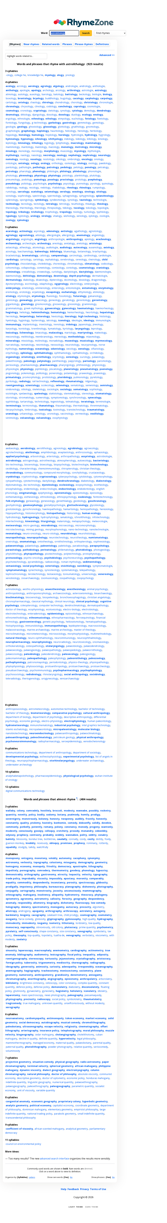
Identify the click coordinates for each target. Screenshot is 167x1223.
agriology (11, 235)
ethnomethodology (16, 617)
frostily (90, 818)
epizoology (96, 493)
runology (11, 191)
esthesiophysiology (51, 756)
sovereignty (13, 818)
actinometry (95, 950)
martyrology (85, 332)
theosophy (19, 935)
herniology (12, 316)
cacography (38, 915)
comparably (96, 878)
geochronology (97, 501)
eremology (12, 292)
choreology (59, 263)
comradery (43, 870)
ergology (11, 118)
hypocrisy (101, 870)
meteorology (14, 525)
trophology (51, 212)
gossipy (38, 830)
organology (13, 357)
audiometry (41, 954)
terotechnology (36, 574)
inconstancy (58, 882)
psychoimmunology (41, 670)
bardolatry (12, 915)
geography (80, 898)
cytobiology (85, 476)
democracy (64, 866)
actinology (25, 231)
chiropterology (69, 468)
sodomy (51, 814)
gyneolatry (48, 991)
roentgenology (15, 385)
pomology (40, 179)
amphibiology (48, 452)
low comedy (98, 902)
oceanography (103, 966)
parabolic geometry (65, 1113)
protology (80, 179)
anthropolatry (88, 979)
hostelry (47, 822)
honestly (101, 818)
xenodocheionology (94, 741)
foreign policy (14, 962)
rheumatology (74, 381)
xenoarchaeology (69, 678)
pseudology (13, 183)
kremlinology (38, 328)
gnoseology (59, 304)
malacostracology (15, 629)
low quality (94, 923)
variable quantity (45, 1090)
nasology (36, 155)
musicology (87, 340)
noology (24, 159)
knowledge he (35, 75)
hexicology (57, 316)
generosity (27, 966)
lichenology (26, 332)
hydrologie (77, 135)
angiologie (27, 239)
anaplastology (66, 452)
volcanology (27, 417)
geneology (55, 300)
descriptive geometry (29, 1078)
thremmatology (99, 405)
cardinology (90, 255)
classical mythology (42, 601)
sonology (11, 195)
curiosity (55, 966)
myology (50, 75)
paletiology (64, 545)
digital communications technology (25, 791)
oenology (83, 348)
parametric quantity (83, 1086)
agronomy (26, 898)
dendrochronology (68, 480)
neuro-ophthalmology (40, 638)
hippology (11, 135)
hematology (58, 312)
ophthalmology (43, 353)
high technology (88, 316)
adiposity (102, 954)
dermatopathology (97, 605)
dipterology (55, 279)
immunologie (103, 320)
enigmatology (27, 493)
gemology (98, 122)
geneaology (32, 501)
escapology (53, 292)
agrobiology (75, 448)
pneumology (13, 179)
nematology (27, 344)
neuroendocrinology (41, 733)
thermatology (80, 405)
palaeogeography (16, 1086)
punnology (82, 183)
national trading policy (39, 1113)
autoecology (84, 460)
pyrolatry (11, 931)
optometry (12, 898)
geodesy (75, 870)
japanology (84, 324)
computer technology (51, 605)
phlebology (79, 171)
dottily (99, 839)
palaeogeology (32, 650)
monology (24, 151)
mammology (13, 147)
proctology (66, 179)
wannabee (72, 835)
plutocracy (71, 927)
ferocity (67, 898)
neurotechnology (58, 537)
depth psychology (79, 275)
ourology (85, 357)
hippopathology (15, 513)
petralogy (103, 167)
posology (53, 179)
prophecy (22, 835)
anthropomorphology (38, 593)
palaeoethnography (86, 1082)
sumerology (42, 397)
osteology (72, 357)
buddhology (52, 98)
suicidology (84, 565)
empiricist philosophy (86, 1109)
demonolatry (59, 987)
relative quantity (83, 1046)
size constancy (68, 931)
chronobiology (14, 472)
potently (37, 826)
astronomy (12, 862)
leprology (96, 328)
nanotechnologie (98, 529)
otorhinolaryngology (61, 760)
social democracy (29, 1022)
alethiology (32, 452)
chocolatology (28, 263)
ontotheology (45, 541)
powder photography (60, 1046)
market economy (96, 1018)
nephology (74, 155)
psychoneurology (73, 557)
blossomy (21, 839)
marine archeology (61, 629)
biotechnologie (80, 464)
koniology (24, 328)
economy (25, 866)
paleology (30, 361)
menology (67, 147)
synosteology (52, 570)
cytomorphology (103, 476)
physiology (26, 369)
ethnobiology (47, 497)
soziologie (11, 393)
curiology (57, 271)
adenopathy (69, 966)
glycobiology (97, 505)
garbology (54, 122)
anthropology (74, 239)
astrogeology (30, 460)
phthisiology (83, 365)
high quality (89, 919)
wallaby (10, 810)
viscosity (42, 878)
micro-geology (31, 525)
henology (83, 131)
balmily (10, 839)
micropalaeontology (40, 729)
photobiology (84, 549)
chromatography (16, 979)
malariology (63, 521)
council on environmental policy (23, 1144)
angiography (55, 979)
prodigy (95, 814)
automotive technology (64, 709)
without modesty (95, 1003)
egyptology (61, 283)
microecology (66, 525)
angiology (41, 239)
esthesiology (31, 497)
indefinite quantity (16, 1082)
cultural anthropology (96, 713)
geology (22, 126)
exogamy (11, 919)
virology (46, 216)
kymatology (54, 328)
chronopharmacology (18, 601)
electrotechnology (16, 613)
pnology (70, 75)
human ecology (91, 513)
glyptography (55, 919)
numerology (26, 348)
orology (45, 163)
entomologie (73, 288)
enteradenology (37, 613)
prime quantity (87, 927)
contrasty (35, 835)
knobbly (30, 843)
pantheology (59, 361)
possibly (94, 810)
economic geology (30, 721)
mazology (53, 147)
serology (65, 191)
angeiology (98, 235)
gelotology (12, 300)
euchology (77, 118)
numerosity (26, 974)
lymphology (62, 143)
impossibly (55, 878)
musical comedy (70, 1022)
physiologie (12, 369)
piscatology (55, 369)
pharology (25, 171)
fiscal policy (74, 954)
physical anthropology (90, 737)
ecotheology (101, 484)
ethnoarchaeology (93, 613)
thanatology (46, 405)
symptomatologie (102, 565)
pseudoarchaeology (17, 670)
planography (72, 886)
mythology (12, 155)
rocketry (105, 810)
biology (107, 94)
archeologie (29, 243)
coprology (80, 106)
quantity (11, 814)
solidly (96, 822)
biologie (96, 94)
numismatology (98, 537)
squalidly (11, 847)
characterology (28, 468)
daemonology (13, 275)
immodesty (29, 923)
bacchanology (25, 251)
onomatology (28, 541)
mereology (60, 336)
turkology (89, 212)
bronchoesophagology (73, 597)
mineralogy (13, 340)
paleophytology (57, 658)
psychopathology (94, 557)
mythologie (93, 151)
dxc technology (31, 484)
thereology (12, 208)
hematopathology (96, 621)
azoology (11, 251)
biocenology (31, 464)
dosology (51, 114)
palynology (44, 361)
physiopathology (99, 662)
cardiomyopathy (35, 1018)
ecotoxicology (53, 609)
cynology (65, 110)
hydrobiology (13, 517)
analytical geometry (77, 1128)
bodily (41, 814)
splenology (12, 199)
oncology (86, 159)
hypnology (27, 139)
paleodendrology (50, 654)
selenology (62, 385)
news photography (55, 995)
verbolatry (88, 935)
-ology (9, 75)
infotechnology (100, 517)
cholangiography (65, 1034)
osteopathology (35, 646)
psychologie (39, 183)
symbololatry (74, 999)
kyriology (68, 328)
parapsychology (99, 545)
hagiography (32, 970)
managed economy (43, 1042)
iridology (71, 324)
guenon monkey (15, 843)
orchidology (96, 353)
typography (100, 874)
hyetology (11, 320)
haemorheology (104, 308)
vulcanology (43, 417)
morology (36, 151)
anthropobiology (15, 593)
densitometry (78, 974)
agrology (46, 86)
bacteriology (101, 460)
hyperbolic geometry (94, 1101)
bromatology (30, 255)
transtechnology (76, 409)
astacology (12, 247)
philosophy (40, 886)
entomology (89, 288)
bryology (38, 98)
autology (23, 94)
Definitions (102, 44)
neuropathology (15, 537)
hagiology (12, 312)
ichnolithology (82, 517)
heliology (24, 312)
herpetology (27, 316)
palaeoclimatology (90, 733)
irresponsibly (86, 966)
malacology (56, 332)
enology (98, 114)
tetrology (64, 203)
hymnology (12, 139)
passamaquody (92, 995)
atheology (25, 247)
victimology (12, 417)
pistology (67, 175)
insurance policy (49, 1030)
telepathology (87, 570)
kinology (103, 139)
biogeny (25, 915)
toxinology (59, 409)
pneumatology (89, 369)
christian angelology (98, 597)
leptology (11, 143)
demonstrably (14, 874)
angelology (12, 239)
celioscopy (51, 983)
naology (25, 155)
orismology (28, 357)
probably (48, 835)
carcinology (75, 255)
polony (59, 826)
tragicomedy (13, 1003)
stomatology (103, 393)
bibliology (56, 251)
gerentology (83, 300)
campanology (59, 255)
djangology (38, 114)
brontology (24, 98)
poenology (106, 369)
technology (12, 203)
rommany (91, 843)
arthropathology (70, 456)
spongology (26, 199)
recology (34, 187)
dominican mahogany (34, 1109)
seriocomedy (101, 1046)
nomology (12, 159)
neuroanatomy (15, 1018)
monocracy (12, 927)
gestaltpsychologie (54, 505)
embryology (13, 288)
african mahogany (86, 1066)
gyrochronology (32, 509)
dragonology (98, 279)
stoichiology (68, 565)
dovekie (106, 822)
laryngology (82, 328)
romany (48, 826)
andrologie (71, 86)
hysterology (38, 320)
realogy (23, 187)
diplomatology (14, 484)
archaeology (13, 243)
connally (73, 839)
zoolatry (21, 939)
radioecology (52, 561)
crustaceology (97, 472)
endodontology (85, 488)
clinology (40, 106)
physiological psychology (78, 775)
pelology (78, 167)
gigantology (12, 304)
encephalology (14, 488)
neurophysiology (42, 642)
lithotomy (68, 923)
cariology (38, 259)
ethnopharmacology (63, 617)
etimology (98, 292)
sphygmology (86, 195)
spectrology (39, 195)
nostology (48, 159)
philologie (52, 171)
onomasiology (101, 642)
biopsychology (62, 464)
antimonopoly (55, 1018)
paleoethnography (37, 1086)
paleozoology (97, 658)
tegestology (57, 401)
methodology (76, 336)
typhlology (103, 212)
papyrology (74, 361)
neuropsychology (37, 537)
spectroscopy (86, 882)
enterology (58, 288)
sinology (89, 191)
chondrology (62, 102)
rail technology (40, 381)
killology (91, 139)
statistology (55, 393)
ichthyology (55, 139)
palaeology (98, 357)
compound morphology (57, 472)
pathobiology (31, 549)
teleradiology (13, 678)
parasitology (13, 549)
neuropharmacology (18, 642)
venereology (105, 574)
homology (38, 135)
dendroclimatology (75, 605)
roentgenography (16, 958)
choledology (44, 263)
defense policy (42, 987)
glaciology (27, 304)
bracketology (13, 255)
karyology (11, 328)
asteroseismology (83, 593)
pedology (66, 167)
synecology (94, 397)
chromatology (75, 263)
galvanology (95, 296)
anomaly (11, 902)
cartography (27, 890)
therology (40, 208)
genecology (40, 300)
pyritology (11, 381)
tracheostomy (49, 970)
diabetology (87, 480)
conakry (102, 835)
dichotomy (67, 902)
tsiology (77, 212)
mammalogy (93, 143)
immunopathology (56, 625)
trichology (37, 212)
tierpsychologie (14, 409)
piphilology (41, 369)
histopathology (56, 513)
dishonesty (88, 886)
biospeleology (50, 597)
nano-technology (78, 529)
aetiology (66, 231)
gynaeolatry (33, 991)
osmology (70, 163)
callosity (55, 898)
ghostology (35, 126)
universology (88, 574)
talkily (32, 847)
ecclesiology (66, 484)
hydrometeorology (17, 725)
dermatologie (99, 275)
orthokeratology (15, 646)
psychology (55, 183)
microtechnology (15, 529)
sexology (77, 191)
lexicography (58, 954)
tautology (85, 199)
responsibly (25, 902)
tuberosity (30, 962)
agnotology (95, 231)
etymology (38, 296)
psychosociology (15, 674)
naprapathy (27, 927)
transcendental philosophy (21, 1117)
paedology (105, 163)
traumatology (95, 409)
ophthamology (62, 353)
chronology (12, 106)
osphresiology (101, 541)
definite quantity (48, 1038)
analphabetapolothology (20, 775)
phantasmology (29, 365)
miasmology (93, 336)
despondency (96, 898)
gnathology (77, 126)
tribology (23, 212)
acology (10, 86)
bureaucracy (56, 886)
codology (51, 106)
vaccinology (66, 413)
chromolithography (93, 1022)
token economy (74, 1018)
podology (27, 179)
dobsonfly (84, 822)
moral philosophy (93, 1030)
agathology (80, 231)
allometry (39, 902)
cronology (26, 110)
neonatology (13, 533)
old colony (57, 927)
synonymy (93, 858)
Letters (32, 1177)
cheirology (94, 259)
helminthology (40, 312)
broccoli (57, 810)
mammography (92, 890)
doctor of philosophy (63, 1074)
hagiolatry (62, 991)
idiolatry (102, 991)
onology (98, 159)
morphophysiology (78, 633)
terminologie (103, 401)
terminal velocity (37, 1066)
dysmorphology (14, 283)
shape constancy (48, 931)
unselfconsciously (74, 1003)
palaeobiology (74, 646)
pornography (27, 870)
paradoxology (80, 545)
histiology (104, 316)
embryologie (91, 283)
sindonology (13, 389)
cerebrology (67, 259)
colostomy (55, 862)
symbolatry (99, 931)
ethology (50, 118)
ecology (86, 114)
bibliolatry (12, 983)
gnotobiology (13, 509)
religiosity (71, 1026)
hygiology (24, 320)
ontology (23, 163)
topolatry (47, 935)
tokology (91, 208)
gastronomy (48, 874)
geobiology (79, 501)
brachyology (99, 251)
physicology (98, 365)
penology (90, 167)
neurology (104, 155)
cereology (81, 259)
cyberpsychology (67, 476)
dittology (26, 114)
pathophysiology (16, 662)
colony (21, 810)
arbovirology (37, 456)
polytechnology (72, 553)
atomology (38, 247)
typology (11, 216)
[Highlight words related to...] (26, 56)
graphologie (13, 131)
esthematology (14, 497)
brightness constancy (32, 983)
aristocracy (103, 958)
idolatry (26, 907)
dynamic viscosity (30, 1070)
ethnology (37, 118)
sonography (84, 931)
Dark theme (91, 1206)
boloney (43, 818)
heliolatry (76, 991)
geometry (101, 862)
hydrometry (72, 894)
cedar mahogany (44, 1034)
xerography (13, 1007)
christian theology (90, 468)
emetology (28, 288)
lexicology (12, 332)
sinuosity (11, 950)
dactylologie (70, 271)
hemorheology (75, 312)
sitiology (26, 389)
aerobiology (27, 448)
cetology (23, 102)
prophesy (79, 843)
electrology (76, 283)
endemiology (31, 488)
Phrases (67, 44)
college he (20, 75)
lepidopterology (78, 625)
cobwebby (101, 830)
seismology (51, 191)
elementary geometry (60, 1109)
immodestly (13, 923)
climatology (92, 263)
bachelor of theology (17, 713)
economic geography (44, 1101)
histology (24, 135)
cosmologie (93, 106)
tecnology (26, 203)
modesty (69, 810)
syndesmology (58, 199)
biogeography (24, 1034)
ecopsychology (84, 484)
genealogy (25, 300)
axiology (108, 247)
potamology (70, 373)
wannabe (81, 810)
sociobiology (97, 674)
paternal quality (14, 1046)
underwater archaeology (90, 760)
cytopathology (14, 480)
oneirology (12, 541)
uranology (12, 413)
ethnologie (23, 118)
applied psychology (17, 456)
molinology (41, 340)
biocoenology (33, 597)
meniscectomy (69, 970)
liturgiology (48, 521)
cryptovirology (29, 476)
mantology (27, 147)
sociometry (86, 970)
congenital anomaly (18, 1101)
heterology (43, 316)
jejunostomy (66, 958)
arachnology (103, 239)
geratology (68, 300)
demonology (44, 275)
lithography (95, 866)
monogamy (57, 907)
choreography (79, 962)
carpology (106, 98)
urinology (39, 413)
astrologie (87, 90)
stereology (88, 393)
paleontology (49, 545)
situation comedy (43, 1061)
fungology (24, 122)
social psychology (33, 565)
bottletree (49, 839)
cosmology (12, 110)
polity (83, 835)
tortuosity (51, 958)
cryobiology (13, 476)
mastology (41, 147)
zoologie (104, 216)
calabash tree (54, 915)
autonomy (65, 858)
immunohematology (41, 725)
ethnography (13, 894)
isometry (54, 923)
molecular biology (89, 729)
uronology (53, 413)
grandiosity (62, 974)
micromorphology (85, 525)
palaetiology (32, 545)
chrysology (27, 106)
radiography (97, 962)
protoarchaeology (79, 666)
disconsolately (90, 987)
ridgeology (91, 381)
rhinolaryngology (52, 674)
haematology (85, 308)
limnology (24, 143)
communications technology (21, 752)
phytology (54, 175)
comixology (58, 267)
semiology (106, 385)
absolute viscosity (88, 1074)
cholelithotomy (85, 1034)
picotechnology (53, 553)
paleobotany (13, 1026)
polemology (27, 373)
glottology (64, 126)
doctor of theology (16, 609)
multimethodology (100, 633)
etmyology (64, 118)
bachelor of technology (91, 709)
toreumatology (71, 574)
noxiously (42, 843)
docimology (70, 279)
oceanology (42, 348)
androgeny (24, 911)
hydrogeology (30, 517)
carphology (92, 98)
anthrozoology (84, 452)
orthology (57, 163)
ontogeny (27, 858)
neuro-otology (50, 533)
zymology (23, 220)
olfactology (97, 348)
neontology (42, 344)
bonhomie (60, 822)
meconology (12, 336)
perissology (12, 365)
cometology (43, 267)
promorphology (31, 377)
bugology (65, 98)
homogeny (12, 866)
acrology (21, 86)
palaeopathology (51, 650)
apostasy (69, 878)
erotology (24, 292)
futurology (79, 296)
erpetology (38, 292)
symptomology (59, 397)
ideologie (77, 320)
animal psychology (97, 589)
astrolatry (86, 911)
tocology (79, 208)
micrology (95, 147)
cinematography (89, 1026)
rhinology (85, 187)
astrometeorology (39, 709)
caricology (25, 259)
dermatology (14, 279)
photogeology (102, 549)
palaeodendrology (94, 646)
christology (90, 102)
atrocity (62, 874)
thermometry (60, 870)
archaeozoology (62, 593)
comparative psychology (66, 713)
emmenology (42, 288)
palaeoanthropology (66, 733)
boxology (11, 98)
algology (58, 86)
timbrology (31, 409)
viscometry (102, 935)
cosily (83, 839)
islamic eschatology (16, 729)
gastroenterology (30, 621)
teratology (87, 401)
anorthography (37, 979)
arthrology (73, 90)
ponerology (55, 373)
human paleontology (99, 721)
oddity (92, 835)
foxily (108, 839)
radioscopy (43, 999)
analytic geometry (17, 1105)
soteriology (52, 565)
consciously (25, 830)
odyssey (10, 835)
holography (12, 907)
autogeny (99, 911)
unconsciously (72, 890)
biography (53, 902)
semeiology (92, 385)
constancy (70, 826)
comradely (32, 810)
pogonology (12, 373)
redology (45, 187)
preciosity (30, 999)
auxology (35, 94)
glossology (49, 126)
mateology (100, 332)
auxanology (95, 247)
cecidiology (12, 468)
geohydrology (13, 505)
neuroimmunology (64, 638)
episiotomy (71, 979)
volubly (53, 858)
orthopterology (83, 541)
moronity (82, 878)
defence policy (24, 987)
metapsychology (81, 521)
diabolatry (74, 987)
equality (11, 882)
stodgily (22, 847)
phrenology (26, 175)
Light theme (76, 1206)
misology (11, 151)
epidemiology (55, 613)
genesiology (48, 501)
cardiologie (105, 255)
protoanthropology (56, 666)
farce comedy (26, 919)
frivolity (51, 866)
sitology (101, 191)
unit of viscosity (26, 1090)
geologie (11, 126)
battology (71, 94)
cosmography (88, 915)
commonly (12, 826)
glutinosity (19, 991)
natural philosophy (38, 1074)
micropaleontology (64, 729)
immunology (13, 324)
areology (57, 243)
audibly (79, 818)
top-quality (34, 935)
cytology (77, 110)
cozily (90, 839)
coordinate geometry (87, 1105)
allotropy (11, 911)
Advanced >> (107, 55)
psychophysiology (91, 670)
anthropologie (56, 239)
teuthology (77, 203)
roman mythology (71, 561)
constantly (12, 822)
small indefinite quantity (91, 1113)
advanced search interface (54, 1158)
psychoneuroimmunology (21, 741)
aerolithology (44, 448)
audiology (66, 247)
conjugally (12, 890)
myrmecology (103, 340)
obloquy (54, 843)
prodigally (12, 886)
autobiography (50, 1022)
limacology (41, 332)
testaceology (54, 574)
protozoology (14, 557)
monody (83, 826)
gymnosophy (73, 919)
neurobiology (69, 533)
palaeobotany (83, 1042)
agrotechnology (15, 452)
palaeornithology (92, 650)
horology (63, 135)
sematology (77, 385)
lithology (37, 143)
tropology (65, 212)
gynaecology (52, 308)
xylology (93, 216)
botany (61, 814)
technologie (99, 199)
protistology (49, 377)
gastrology (69, 122)
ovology (92, 163)
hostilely (46, 810)
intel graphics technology (96, 725)
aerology (33, 86)
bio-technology (14, 464)
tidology (67, 208)
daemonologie (103, 271)
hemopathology (89, 509)
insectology (45, 324)
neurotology (72, 344)
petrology (12, 171)
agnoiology (59, 448)
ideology (89, 320)
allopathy (57, 894)
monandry (87, 830)
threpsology (54, 208)
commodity (24, 882)
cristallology (28, 271)
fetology (90, 118)
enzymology (105, 288)
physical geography (67, 1061)
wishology (69, 216)
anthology (12, 90)
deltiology (29, 275)
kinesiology (32, 521)
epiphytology (45, 493)
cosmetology (86, 267)
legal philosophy (86, 1038)
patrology (53, 167)
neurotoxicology (82, 642)
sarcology (23, 191)
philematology (66, 549)
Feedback (73, 1189)
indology (69, 139)
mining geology (35, 529)
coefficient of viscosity (19, 1128)
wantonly (107, 826)
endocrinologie (48, 488)
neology (62, 155)
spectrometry (40, 907)
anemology (83, 235)
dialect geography (54, 1070)
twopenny (67, 818)
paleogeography (60, 1086)
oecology (71, 348)
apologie (25, 90)
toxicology (45, 409)
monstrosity (43, 890)
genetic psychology (53, 621)
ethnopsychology (66, 497)
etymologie (23, 296)
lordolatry (81, 923)
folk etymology (15, 501)
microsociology (57, 633)
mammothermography (18, 1042)
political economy (40, 1105)
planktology (81, 175)
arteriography (29, 1030)
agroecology (91, 448)
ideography (12, 966)
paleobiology (32, 654)
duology (75, 114)
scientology (32, 385)
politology (41, 373)
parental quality (101, 1042)
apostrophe (80, 866)
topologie (102, 208)
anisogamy (95, 974)
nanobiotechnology (17, 733)
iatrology (51, 320)
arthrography (53, 911)
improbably (28, 878)
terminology (13, 405)
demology (89, 110)
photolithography (35, 1046)
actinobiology (13, 589)
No (71, 1177)
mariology (70, 332)
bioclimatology (15, 597)
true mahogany (31, 1003)
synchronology (77, 397)
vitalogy (57, 216)
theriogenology (31, 678)
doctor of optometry (53, 1078)
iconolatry (90, 991)
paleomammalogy (16, 658)
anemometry (61, 950)
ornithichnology (64, 541)
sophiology (95, 389)
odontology (58, 348)
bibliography (25, 954)
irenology (59, 324)
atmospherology (66, 460)
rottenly (103, 843)
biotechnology (99, 464)
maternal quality (65, 1042)
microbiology (49, 525)
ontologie (11, 163)
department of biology (18, 717)
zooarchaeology (30, 578)
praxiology (100, 373)
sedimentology (92, 561)
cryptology (39, 110)
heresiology (106, 509)
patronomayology (38, 662)
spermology (54, 195)
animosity (42, 966)
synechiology (35, 570)
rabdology (11, 187)
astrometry (41, 898)
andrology (85, 86)
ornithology (43, 357)
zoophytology (60, 417)
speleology (40, 393)
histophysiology (15, 625)
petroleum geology (64, 737)
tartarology (26, 401)
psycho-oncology (33, 557)
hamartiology (70, 509)
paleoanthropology (17, 737)
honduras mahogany (98, 1078)
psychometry (105, 927)
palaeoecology (14, 650)
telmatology (72, 401)
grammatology (14, 308)
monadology (56, 340)
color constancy (67, 983)
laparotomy (13, 995)
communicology (33, 472)
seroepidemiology (71, 741)
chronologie (106, 102)
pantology (11, 167)
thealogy (90, 203)
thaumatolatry (92, 999)
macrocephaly (42, 950)
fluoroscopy (82, 902)
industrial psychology (67, 725)
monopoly (39, 866)
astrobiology (13, 460)
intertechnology (15, 521)
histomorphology (35, 513)
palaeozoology (14, 654)
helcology (70, 131)
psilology (26, 183)
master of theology (84, 629)
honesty (55, 818)
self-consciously (28, 931)
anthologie (99, 86)
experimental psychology (78, 756)
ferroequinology (85, 617)
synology (72, 199)
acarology (12, 231)
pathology (39, 167)
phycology (40, 175)
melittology (27, 336)
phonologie (94, 171)
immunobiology (34, 625)
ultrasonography (33, 1026)
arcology (60, 90)
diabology (28, 279)
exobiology (84, 497)
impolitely (12, 870)
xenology (82, 216)
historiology (73, 513)
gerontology (99, 300)
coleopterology (28, 605)
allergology (68, 235)
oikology (61, 159)
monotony (41, 858)
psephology (95, 179)
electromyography (77, 1070)
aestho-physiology (33, 589)
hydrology (91, 135)
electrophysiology (75, 721)
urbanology (26, 413)
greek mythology (33, 308)
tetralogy (51, 203)
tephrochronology (16, 574)
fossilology (65, 296)
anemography (14, 970)
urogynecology (49, 678)
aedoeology (12, 448)
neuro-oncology (32, 533)
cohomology (13, 267)
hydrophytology (50, 517)
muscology (66, 151)
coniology (71, 267)
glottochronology (77, 505)
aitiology (40, 235)
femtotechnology (102, 497)
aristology (95, 243)
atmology (11, 94)
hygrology (104, 135)
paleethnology (14, 361)
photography (105, 886)
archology (48, 90)
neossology (57, 344)
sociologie (52, 389)
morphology (51, 151)
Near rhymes (31, 44)
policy (32, 814)
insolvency (44, 894)
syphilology (12, 401)
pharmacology (48, 365)
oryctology (58, 357)
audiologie (52, 247)
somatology (80, 389)
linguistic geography (39, 1082)
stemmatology (72, 393)
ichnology (41, 139)
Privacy (84, 1189)
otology (82, 163)
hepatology (107, 312)
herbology (96, 131)
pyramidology (35, 561)
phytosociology (34, 666)
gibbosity (101, 882)
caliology (44, 255)
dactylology (86, 271)
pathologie (25, 167)
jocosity (57, 890)
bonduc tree (35, 839)
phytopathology (33, 553)
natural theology (16, 638)
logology (49, 143)
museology (71, 340)
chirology (47, 102)
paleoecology (70, 654)
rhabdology (58, 187)
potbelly (25, 826)
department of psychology (47, 717)
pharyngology (67, 365)
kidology (80, 139)
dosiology (84, 279)
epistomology (80, 493)
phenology (39, 171)
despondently (41, 882)
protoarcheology (100, 666)
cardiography (78, 950)
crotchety (62, 830)
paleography (75, 995)
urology (35, 216)
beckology (84, 94)
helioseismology (75, 621)
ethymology (84, 292)
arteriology (52, 456)
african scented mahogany (49, 1128)
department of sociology (86, 752)
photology (11, 175)
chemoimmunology (49, 468)
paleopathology (36, 658)
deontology (60, 275)
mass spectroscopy (32, 995)
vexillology (96, 413)
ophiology (26, 353)
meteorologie (99, 521)
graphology (28, 131)
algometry (98, 907)
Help (63, 1189)
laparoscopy (25, 950)
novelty (22, 814)
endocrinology (67, 488)
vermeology (82, 413)
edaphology (46, 283)
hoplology (51, 135)
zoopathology (67, 578)
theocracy (87, 894)
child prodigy (71, 915)
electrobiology (90, 609)
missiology (27, 340)
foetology (102, 118)
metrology (81, 147)
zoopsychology (85, 578)
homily (85, 814)
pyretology (96, 377)
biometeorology (40, 713)
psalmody (73, 814)
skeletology (38, 389)
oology (35, 163)
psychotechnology (16, 561)
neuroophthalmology (89, 638)
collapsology (28, 267)
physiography (14, 999)
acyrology (39, 231)
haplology (43, 131)
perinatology (48, 549)
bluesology (70, 251)
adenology (52, 231)
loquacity (74, 874)
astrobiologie (104, 456)
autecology (80, 247)
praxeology (85, 373)
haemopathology (52, 509)
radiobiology (33, 674)
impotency (26, 886)
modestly (11, 830)
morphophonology (56, 529)
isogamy (42, 923)
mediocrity (63, 962)
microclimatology (15, 633)
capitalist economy (63, 1105)
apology (36, 90)
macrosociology (97, 625)
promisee (66, 843)
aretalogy (69, 243)
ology (60, 75)
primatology (13, 377)
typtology (23, 216)
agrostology (26, 235)
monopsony (13, 858)
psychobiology (53, 557)
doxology (64, 114)
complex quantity (87, 983)
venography (73, 935)
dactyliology (49, 480)
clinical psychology (87, 601)
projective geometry (18, 1061)
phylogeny (101, 894)
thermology (26, 208)
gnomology (92, 126)
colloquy (50, 830)
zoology (10, 220)
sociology (65, 389)
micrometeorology (36, 633)
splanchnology (104, 195)
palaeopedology (72, 650)
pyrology (95, 183)
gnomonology (43, 304)
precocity (85, 907)
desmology (12, 114)
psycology (68, 183)
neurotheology (78, 537)
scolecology (47, 385)
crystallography (85, 958)
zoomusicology (49, 578)
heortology (92, 312)
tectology (39, 203)
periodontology (58, 662)
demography (85, 862)
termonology (29, 405)
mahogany (29, 894)
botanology (84, 251)
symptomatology (16, 570)
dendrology (103, 110)
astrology (100, 90)
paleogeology (87, 654)
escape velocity (53, 1026)
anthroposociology (16, 709)
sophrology (24, 195)
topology (11, 212)
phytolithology (14, 553)
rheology (72, 187)
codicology (107, 263)
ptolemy (35, 822)
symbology (41, 199)
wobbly (59, 835)
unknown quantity (52, 1003)
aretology (82, 243)
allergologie (53, 235)
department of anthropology (55, 752)
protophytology (91, 553)
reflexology (57, 381)
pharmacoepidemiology (48, 775)
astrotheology (47, 460)
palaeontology (14, 545)
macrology (77, 143)
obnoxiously (43, 927)
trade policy (13, 878)
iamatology (66, 517)
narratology (12, 344)
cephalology (52, 259)
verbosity (26, 862)
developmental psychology (22, 756)
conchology (65, 106)
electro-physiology (52, 721)
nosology (35, 159)
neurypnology (89, 344)
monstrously (29, 818)
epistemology (62, 493)
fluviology (51, 296)
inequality (89, 954)
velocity (86, 874)
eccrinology (31, 283)
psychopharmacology (66, 670)
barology (47, 94)
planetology (71, 369)
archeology (44, 243)
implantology (30, 324)
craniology (102, 267)
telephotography (71, 1030)
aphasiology (101, 452)
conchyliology (79, 472)
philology (65, 171)
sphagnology (69, 195)
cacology (78, 98)
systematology (69, 570)
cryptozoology (48, 476)
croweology (43, 271)
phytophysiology (15, 666)
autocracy (72, 907)
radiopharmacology (49, 741)
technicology (42, 401)
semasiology (13, 565)
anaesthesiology (55, 589)
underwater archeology (19, 764)
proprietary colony (69, 1101)
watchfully (42, 847)
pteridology (65, 377)
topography (40, 862)
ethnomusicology (39, 617)
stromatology (26, 397)
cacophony (79, 858)
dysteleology (50, 484)
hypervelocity (67, 1038)
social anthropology (76, 674)
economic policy (75, 1078)
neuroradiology (62, 642)
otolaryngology (55, 646)
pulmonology (80, 377)
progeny (95, 826)
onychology (12, 353)
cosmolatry (105, 915)
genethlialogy (64, 501)
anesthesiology (76, 589)
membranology (44, 336)
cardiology (12, 259)
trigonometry (46, 962)
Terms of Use (98, 1189)
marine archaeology (38, 629)
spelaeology (25, 393)
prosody (74, 830)
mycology (80, 151)
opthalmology (80, 353)
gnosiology (74, 304)
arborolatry (105, 979)
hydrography (105, 919)
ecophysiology (36, 609)
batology (58, 94)
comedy (72, 822)
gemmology (84, 122)
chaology (35, 102)
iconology (64, 320)
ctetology (53, 110)
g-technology (39, 122)
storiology (11, 397)
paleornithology (77, 658)
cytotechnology (32, 480)
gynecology (69, 308)
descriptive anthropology (78, 717)
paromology (104, 361)
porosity (72, 882)
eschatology (68, 292)
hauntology (56, 131)
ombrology (73, 159)
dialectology (103, 480)
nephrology (89, 155)
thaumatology (63, 405)
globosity (40, 919)
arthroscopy (70, 911)
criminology (13, 271)
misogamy (70, 862)
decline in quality (28, 1038)
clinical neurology (64, 601)
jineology (98, 324)
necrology (49, 155)
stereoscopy (36, 958)
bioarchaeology (103, 593)
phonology (88, 870)
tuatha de (59, 935)
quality (24, 822)
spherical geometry (61, 1066)
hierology (70, 316)
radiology (24, 381)
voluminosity (13, 1050)
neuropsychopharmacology (32, 760)
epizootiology (73, 613)
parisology (89, 361)
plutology (95, 175)
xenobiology (13, 578)
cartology (11, 102)
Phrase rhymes (84, 44)
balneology (41, 251)
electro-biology (71, 609)
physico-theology (78, 662)
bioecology (46, 464)
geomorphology (32, 505)
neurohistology (87, 533)
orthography (31, 874)
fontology (11, 122)
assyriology (88, 456)
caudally (62, 839)
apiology (89, 239)
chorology (76, 102)
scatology (37, 191)
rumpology (98, 187)
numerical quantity (62, 1082)
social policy (58, 999)
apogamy (38, 911)
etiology (11, 296)
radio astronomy (90, 1061)
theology (102, 203)
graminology (89, 304)
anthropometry (44, 974)
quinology (107, 183)
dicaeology (42, 279)
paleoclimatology (41, 737)
